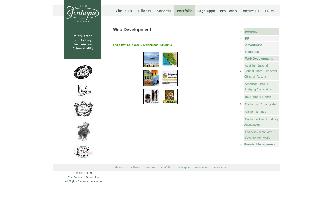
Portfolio (250, 31)
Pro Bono (201, 167)
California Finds (255, 111)
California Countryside (260, 104)
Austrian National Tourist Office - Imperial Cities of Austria (260, 71)
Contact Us (219, 167)
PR (246, 38)
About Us (120, 167)
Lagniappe (184, 167)
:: (159, 167)
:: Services (148, 167)
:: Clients (133, 167)
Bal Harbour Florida (257, 96)
